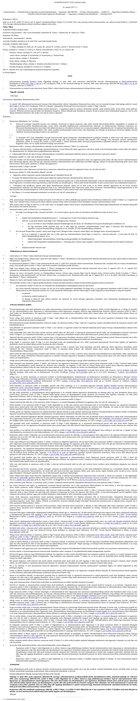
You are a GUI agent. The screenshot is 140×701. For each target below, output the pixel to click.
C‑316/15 (121, 372)
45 (46, 525)
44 (101, 516)
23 (52, 516)
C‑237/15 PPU (74, 381)
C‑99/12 (121, 516)
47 (40, 480)
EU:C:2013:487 (131, 516)
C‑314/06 (30, 516)
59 (131, 420)
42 (44, 637)
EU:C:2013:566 (90, 480)
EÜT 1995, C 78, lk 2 (17, 106)
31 (15, 518)
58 (126, 388)
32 (87, 525)
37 (39, 539)
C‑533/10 (96, 537)
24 (119, 537)
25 (128, 523)
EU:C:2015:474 (86, 381)
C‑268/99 (18, 480)
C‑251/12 (81, 480)
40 (129, 631)
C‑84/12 (72, 372)
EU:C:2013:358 (113, 388)
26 (104, 480)
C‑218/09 (78, 516)
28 (100, 381)
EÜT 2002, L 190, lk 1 (34, 83)
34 (94, 372)
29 (46, 390)
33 (50, 390)
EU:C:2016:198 (27, 383)
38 (91, 622)
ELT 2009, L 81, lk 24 (129, 83)
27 (15, 374)
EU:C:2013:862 (81, 372)
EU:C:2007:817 (40, 516)
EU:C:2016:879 (131, 372)
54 (94, 432)
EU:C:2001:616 (28, 480)
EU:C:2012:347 (105, 537)
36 (44, 604)
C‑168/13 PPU (102, 388)
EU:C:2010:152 (88, 516)
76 (40, 383)
